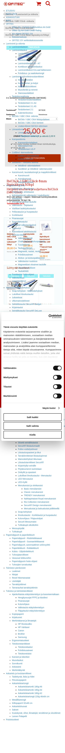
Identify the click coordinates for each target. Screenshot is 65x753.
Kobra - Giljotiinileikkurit (23, 551)
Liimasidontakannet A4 (28, 136)
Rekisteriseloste (19, 37)
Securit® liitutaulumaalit (29, 446)
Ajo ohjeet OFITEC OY (22, 34)
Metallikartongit (19, 700)
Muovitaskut (17, 660)
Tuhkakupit (17, 531)
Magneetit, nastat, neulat (29, 251)
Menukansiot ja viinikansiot (30, 485)
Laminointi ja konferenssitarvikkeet (28, 76)
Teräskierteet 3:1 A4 (27, 103)
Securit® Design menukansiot (37, 505)
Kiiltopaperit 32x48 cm (22, 703)
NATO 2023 (11, 14)
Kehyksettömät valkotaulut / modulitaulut (30, 195)
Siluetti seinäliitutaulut (28, 442)
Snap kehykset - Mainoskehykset (27, 291)
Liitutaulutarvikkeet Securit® (31, 462)
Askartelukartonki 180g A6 (30, 686)
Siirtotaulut (17, 198)
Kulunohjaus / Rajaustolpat (30, 518)
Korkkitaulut (17, 215)
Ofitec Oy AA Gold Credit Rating (26, 30)
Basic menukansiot (32, 489)
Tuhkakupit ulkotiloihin (28, 525)
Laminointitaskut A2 (27, 53)
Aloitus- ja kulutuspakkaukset (31, 258)
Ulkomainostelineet (21, 301)
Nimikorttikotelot (25, 80)
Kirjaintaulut (17, 307)
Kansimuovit (23, 175)
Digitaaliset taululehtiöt (22, 284)
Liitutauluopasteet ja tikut (29, 452)
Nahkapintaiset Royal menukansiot (40, 498)
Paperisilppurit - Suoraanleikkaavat (28, 541)
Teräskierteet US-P (26, 149)
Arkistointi (16, 667)
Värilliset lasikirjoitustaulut (24, 208)
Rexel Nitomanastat (21, 578)
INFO (8, 20)
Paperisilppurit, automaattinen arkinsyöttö (31, 545)
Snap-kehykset (25, 512)
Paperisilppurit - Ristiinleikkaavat (27, 538)
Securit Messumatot (27, 522)
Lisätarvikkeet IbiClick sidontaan (33, 126)
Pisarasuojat (17, 218)
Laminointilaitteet (19, 47)
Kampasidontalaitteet (27, 142)
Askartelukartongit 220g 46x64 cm (33, 696)
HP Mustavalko (25, 624)
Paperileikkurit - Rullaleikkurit (25, 548)
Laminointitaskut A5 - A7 (29, 63)
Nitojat (15, 574)
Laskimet (16, 571)
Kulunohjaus (23, 604)
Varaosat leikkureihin (21, 558)
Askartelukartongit (20, 683)
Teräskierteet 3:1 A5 (27, 106)
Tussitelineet (24, 245)
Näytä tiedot (49, 408)
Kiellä (32, 434)
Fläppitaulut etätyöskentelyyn (31, 611)
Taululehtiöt (23, 271)
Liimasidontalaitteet (27, 132)
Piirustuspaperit (19, 680)
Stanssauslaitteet (26, 93)
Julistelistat (17, 297)
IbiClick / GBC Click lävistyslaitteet (33, 119)
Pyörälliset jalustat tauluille (24, 202)
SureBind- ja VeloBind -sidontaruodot (35, 169)
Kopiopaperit (18, 614)
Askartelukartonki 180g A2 (30, 693)
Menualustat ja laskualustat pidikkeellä (41, 508)
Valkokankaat (18, 278)
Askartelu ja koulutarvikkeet (18, 673)
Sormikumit (17, 663)
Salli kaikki (32, 417)
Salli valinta (32, 426)
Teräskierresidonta (20, 96)
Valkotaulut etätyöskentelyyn (31, 607)
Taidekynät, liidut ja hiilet (23, 677)
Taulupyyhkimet (25, 248)
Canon (21, 630)
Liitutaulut (16, 228)
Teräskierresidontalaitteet (29, 99)
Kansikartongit (24, 179)
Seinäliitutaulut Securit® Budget (26, 304)
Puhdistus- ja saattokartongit (31, 73)
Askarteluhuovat (19, 706)
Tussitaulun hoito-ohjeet (23, 274)
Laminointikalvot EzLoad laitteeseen (34, 70)
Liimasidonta (18, 129)
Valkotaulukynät (25, 238)
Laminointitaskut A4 (27, 60)
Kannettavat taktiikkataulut (24, 231)
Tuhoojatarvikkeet (20, 555)
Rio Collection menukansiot (36, 502)
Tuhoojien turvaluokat (22, 564)
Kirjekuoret (17, 617)
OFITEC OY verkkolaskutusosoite (27, 40)
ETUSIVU (10, 10)
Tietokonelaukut (25, 647)
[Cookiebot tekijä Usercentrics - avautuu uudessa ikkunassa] (48, 316)
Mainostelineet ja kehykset (18, 287)
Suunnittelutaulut (19, 221)
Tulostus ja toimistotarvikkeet (19, 591)
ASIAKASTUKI (13, 17)
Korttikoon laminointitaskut (30, 66)
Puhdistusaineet (25, 254)
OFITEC (10, 24)
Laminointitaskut (19, 50)
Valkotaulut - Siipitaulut (22, 205)
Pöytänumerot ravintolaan (30, 469)
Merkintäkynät (18, 670)
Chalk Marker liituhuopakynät (31, 241)
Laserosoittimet (19, 281)
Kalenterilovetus (25, 113)
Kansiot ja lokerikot (20, 657)
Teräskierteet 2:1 (25, 109)
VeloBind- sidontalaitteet (29, 165)
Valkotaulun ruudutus (27, 261)
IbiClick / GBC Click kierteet (30, 123)
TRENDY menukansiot (34, 495)
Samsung (22, 637)
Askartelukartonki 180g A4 (30, 690)
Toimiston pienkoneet (16, 568)
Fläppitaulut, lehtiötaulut (23, 192)
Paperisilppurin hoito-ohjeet (24, 561)
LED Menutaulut (25, 479)
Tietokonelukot (24, 653)
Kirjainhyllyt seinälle (27, 465)
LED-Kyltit (22, 482)
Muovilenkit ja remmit (28, 90)
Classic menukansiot (33, 492)
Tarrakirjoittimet (19, 584)
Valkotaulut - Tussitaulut (23, 189)
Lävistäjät (16, 581)
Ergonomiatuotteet (20, 640)
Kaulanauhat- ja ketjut (28, 83)
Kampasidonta (18, 139)
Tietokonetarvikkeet (21, 644)
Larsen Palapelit (19, 716)
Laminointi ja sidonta (15, 43)
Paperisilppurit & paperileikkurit (20, 535)
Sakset (15, 709)
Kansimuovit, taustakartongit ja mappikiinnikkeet (34, 172)
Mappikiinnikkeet (25, 182)
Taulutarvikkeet (19, 235)
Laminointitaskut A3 (27, 57)
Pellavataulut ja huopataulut (25, 212)
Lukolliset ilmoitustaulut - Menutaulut (34, 475)
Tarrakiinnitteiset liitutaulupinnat (32, 456)
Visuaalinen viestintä (15, 185)
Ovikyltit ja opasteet (27, 472)
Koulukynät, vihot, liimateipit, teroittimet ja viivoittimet (36, 713)
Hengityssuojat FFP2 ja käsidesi (33, 597)
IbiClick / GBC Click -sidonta (25, 116)
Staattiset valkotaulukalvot (24, 225)
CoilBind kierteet (25, 159)
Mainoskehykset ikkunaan (30, 459)
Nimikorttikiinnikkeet (27, 86)
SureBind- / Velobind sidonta (25, 162)
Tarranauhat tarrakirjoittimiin (25, 587)
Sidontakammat (25, 146)
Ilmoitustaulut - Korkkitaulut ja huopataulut (37, 515)
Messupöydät (18, 528)
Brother (21, 634)
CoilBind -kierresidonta (22, 152)
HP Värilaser (24, 627)
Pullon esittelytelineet (28, 449)
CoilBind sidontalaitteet (28, 156)
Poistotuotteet (12, 719)
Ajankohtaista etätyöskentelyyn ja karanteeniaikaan (35, 594)
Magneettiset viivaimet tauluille (32, 264)
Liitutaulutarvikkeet (26, 268)
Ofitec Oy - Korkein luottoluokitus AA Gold (31, 27)
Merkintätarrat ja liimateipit (24, 620)
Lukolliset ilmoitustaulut (22, 294)
